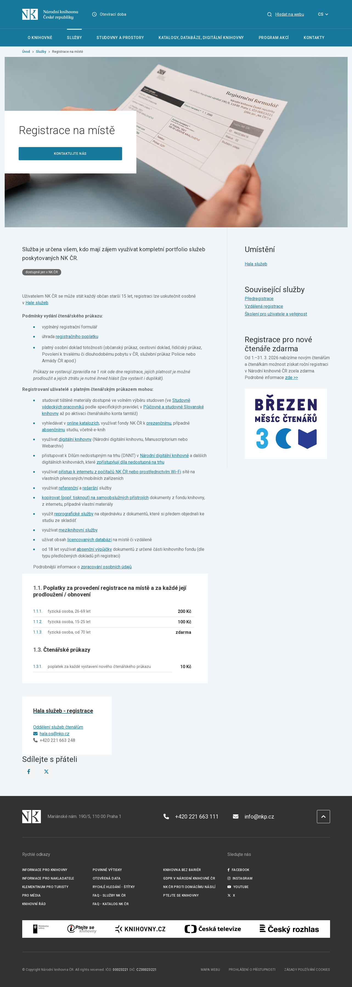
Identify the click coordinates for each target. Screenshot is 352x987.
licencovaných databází (89, 539)
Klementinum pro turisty (45, 887)
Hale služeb (37, 302)
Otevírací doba (113, 14)
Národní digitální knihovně (164, 455)
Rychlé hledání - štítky (114, 887)
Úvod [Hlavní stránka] (26, 52)
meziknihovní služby (78, 530)
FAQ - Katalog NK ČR (111, 904)
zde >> (291, 377)
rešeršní (90, 488)
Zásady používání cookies (307, 970)
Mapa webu (210, 970)
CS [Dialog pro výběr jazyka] (324, 14)
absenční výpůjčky (94, 549)
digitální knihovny (75, 439)
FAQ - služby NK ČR (109, 895)
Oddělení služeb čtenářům (58, 727)
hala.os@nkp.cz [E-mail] (51, 733)
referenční (68, 488)
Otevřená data (107, 878)
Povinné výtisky (107, 870)
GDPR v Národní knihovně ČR (189, 878)
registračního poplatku (77, 336)
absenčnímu (53, 429)
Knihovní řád (34, 904)
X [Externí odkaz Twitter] (231, 895)
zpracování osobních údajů (106, 566)
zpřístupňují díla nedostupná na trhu (130, 462)
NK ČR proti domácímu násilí (189, 887)
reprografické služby (74, 513)
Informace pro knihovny (44, 870)
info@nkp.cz (253, 816)
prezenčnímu (159, 423)
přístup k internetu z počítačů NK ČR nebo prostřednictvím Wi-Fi (120, 471)
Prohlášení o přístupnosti (252, 970)
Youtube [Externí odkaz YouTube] (238, 887)
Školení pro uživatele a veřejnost (276, 314)
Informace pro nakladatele (48, 878)
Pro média (31, 895)
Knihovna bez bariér (182, 870)
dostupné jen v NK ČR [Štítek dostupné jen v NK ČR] (42, 272)
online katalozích (83, 423)
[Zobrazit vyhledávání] (285, 14)
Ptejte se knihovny (181, 895)
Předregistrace (259, 298)
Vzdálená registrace (264, 306)
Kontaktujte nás (70, 154)
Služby (41, 52)
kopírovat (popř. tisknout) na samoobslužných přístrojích (95, 497)
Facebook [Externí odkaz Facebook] (238, 870)
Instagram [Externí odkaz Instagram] (240, 878)
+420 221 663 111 (191, 816)
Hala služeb (256, 264)
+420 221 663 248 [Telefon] (54, 740)
